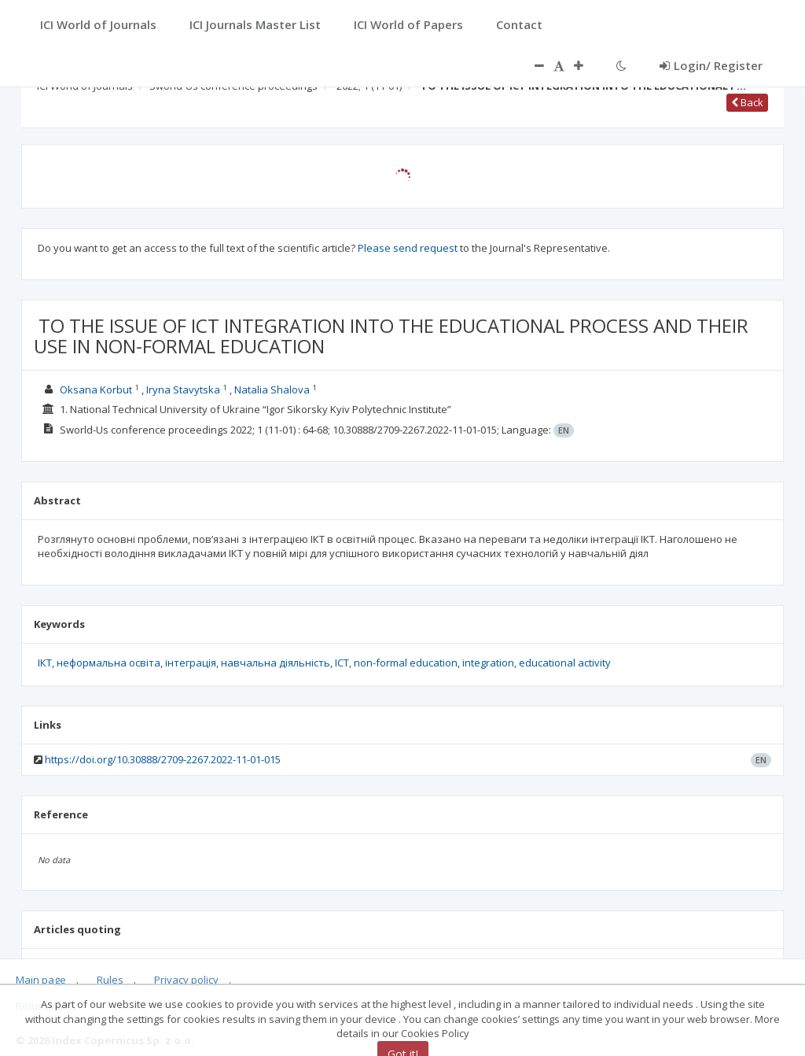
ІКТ (45, 662)
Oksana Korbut (96, 389)
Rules (110, 980)
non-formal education (406, 662)
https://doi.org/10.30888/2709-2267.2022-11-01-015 (163, 759)
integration (488, 662)
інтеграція (190, 662)
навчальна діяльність (275, 662)
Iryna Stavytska (183, 389)
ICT (342, 662)
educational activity (565, 662)
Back (747, 102)
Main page (41, 980)
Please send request (408, 248)
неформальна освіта (108, 662)
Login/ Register (711, 65)
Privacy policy (186, 980)
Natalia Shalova (272, 389)
